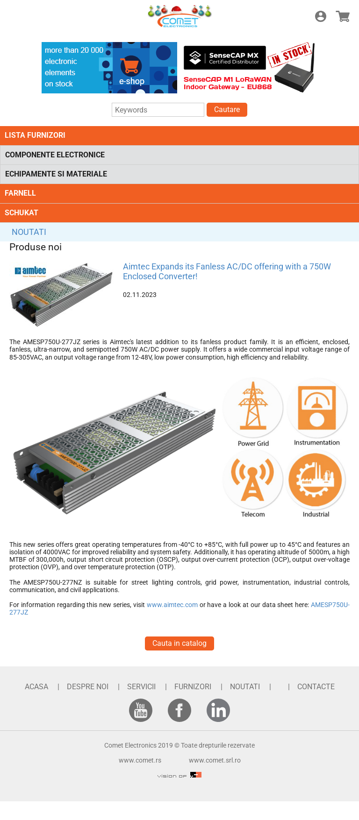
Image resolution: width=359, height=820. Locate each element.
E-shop (343, 16)
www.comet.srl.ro (215, 760)
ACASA (36, 686)
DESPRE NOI (87, 686)
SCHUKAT (21, 212)
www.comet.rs (140, 760)
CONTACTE (316, 686)
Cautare (227, 109)
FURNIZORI (192, 686)
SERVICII (141, 686)
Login (320, 16)
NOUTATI (29, 232)
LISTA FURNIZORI (35, 135)
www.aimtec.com (172, 604)
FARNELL (20, 193)
